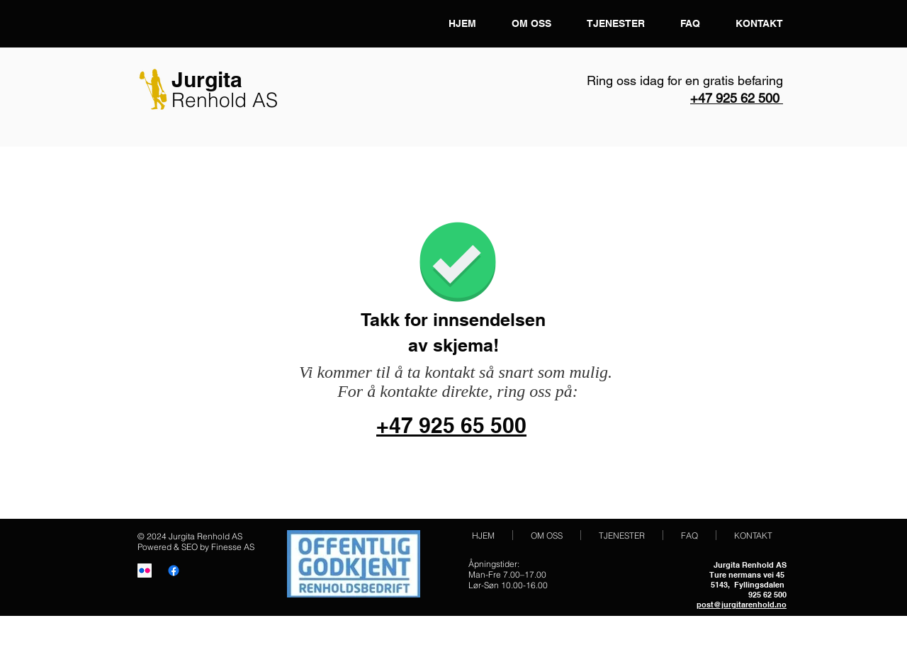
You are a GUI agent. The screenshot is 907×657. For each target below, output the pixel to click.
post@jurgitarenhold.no (742, 605)
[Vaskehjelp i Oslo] (144, 570)
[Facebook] (174, 570)
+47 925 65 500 (451, 425)
